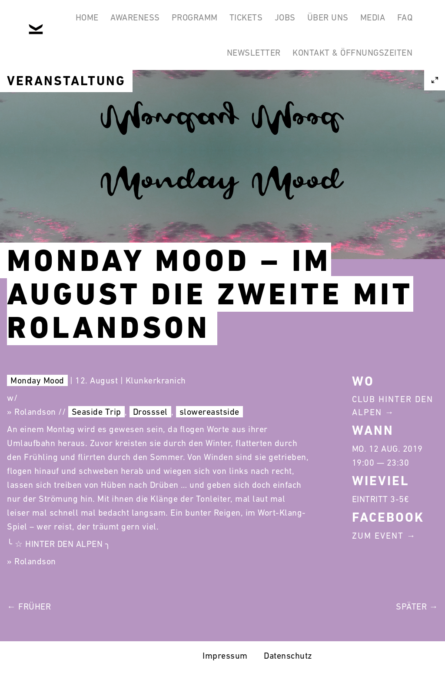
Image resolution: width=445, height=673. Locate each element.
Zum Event (378, 535)
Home (85, 21)
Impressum (225, 655)
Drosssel (150, 411)
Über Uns (348, 21)
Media (398, 21)
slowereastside (209, 411)
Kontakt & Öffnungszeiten (350, 62)
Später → (417, 606)
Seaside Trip (96, 411)
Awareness (138, 21)
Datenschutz (288, 655)
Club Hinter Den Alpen (392, 405)
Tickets (258, 21)
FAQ (196, 62)
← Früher (29, 606)
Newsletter (247, 62)
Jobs (301, 21)
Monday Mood (37, 380)
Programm (202, 21)
